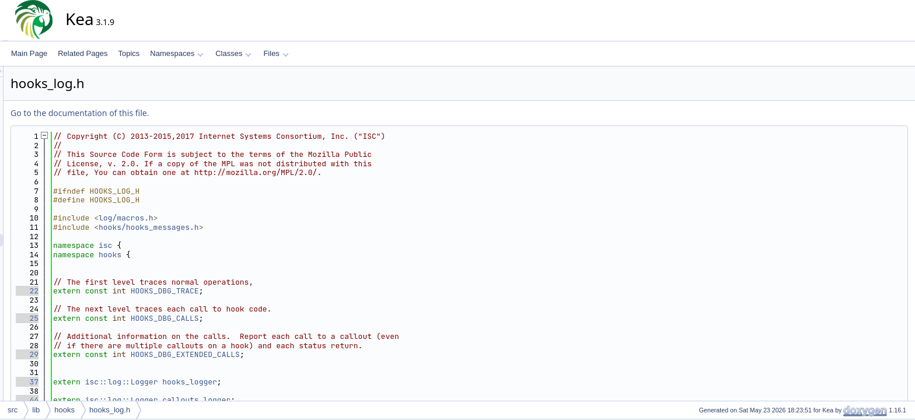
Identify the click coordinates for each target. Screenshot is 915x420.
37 (132, 382)
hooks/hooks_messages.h (254, 227)
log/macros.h (231, 218)
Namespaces (176, 53)
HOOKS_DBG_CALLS (270, 318)
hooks (215, 255)
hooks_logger (294, 382)
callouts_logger (301, 400)
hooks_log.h (109, 409)
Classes (233, 53)
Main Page (29, 53)
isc (210, 245)
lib (36, 409)
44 (132, 400)
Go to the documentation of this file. (185, 112)
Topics (128, 53)
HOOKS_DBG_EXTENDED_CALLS (290, 354)
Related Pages (82, 53)
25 (132, 318)
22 (132, 291)
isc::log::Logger (226, 382)
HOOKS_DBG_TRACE (270, 291)
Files (275, 53)
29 (132, 354)
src (13, 409)
